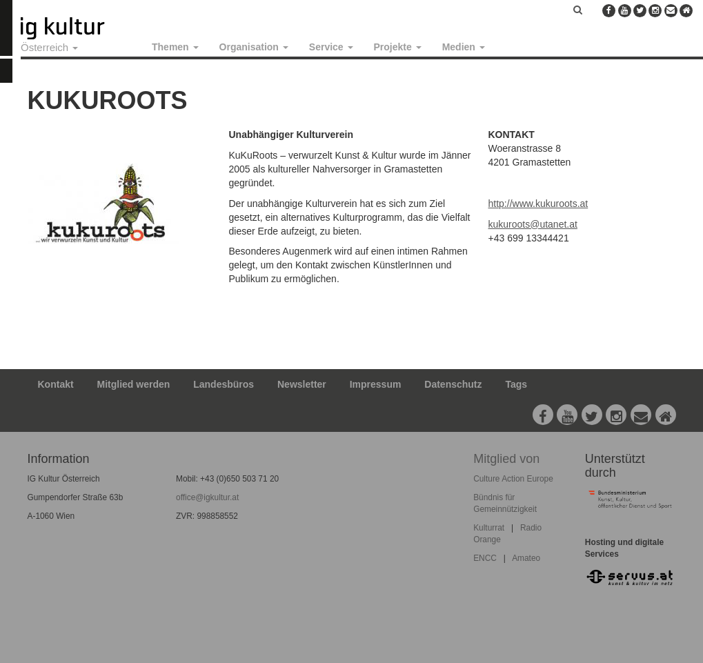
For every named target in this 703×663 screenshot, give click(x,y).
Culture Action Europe (513, 479)
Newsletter (301, 384)
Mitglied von (506, 459)
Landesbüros (223, 384)
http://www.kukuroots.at (538, 203)
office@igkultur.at (207, 497)
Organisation (253, 46)
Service (331, 46)
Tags (516, 384)
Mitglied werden (133, 384)
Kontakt (56, 384)
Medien (463, 46)
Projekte (398, 46)
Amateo (526, 558)
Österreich (49, 47)
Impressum (376, 384)
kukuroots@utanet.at (532, 224)
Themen (175, 46)
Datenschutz (453, 384)
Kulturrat (488, 528)
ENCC (485, 558)
